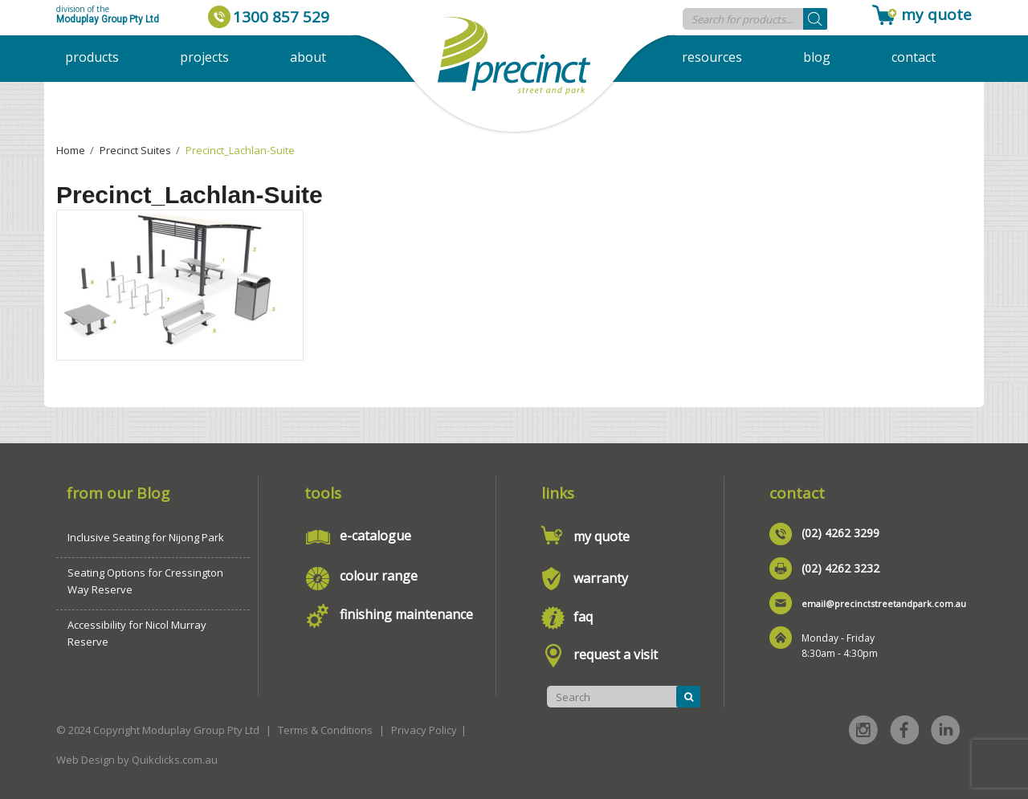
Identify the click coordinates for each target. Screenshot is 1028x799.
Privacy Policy (424, 730)
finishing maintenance (406, 614)
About (308, 57)
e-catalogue (375, 535)
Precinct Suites (135, 150)
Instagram (863, 729)
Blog (816, 57)
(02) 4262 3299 (840, 532)
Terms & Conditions (325, 730)
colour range (379, 576)
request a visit (615, 654)
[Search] (815, 19)
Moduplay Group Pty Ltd (107, 19)
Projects (204, 57)
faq (583, 617)
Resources (712, 57)
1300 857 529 (281, 16)
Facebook (904, 729)
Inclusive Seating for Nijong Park (145, 537)
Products (92, 57)
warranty (600, 578)
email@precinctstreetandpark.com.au (884, 603)
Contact (913, 57)
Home (70, 150)
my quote (936, 14)
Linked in (945, 729)
